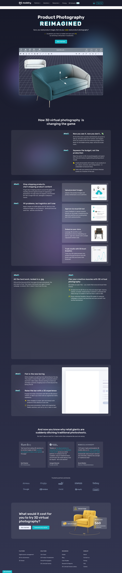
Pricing (64, 3)
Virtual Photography (45, 560)
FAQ (84, 563)
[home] (25, 3)
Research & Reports (67, 563)
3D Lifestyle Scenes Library (69, 566)
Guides (64, 554)
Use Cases (43, 554)
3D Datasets (72, 3)
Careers (85, 566)
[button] (37, 3)
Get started (61, 41)
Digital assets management (26, 554)
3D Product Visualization (47, 557)
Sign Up (99, 3)
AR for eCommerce (24, 557)
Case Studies (65, 560)
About (85, 554)
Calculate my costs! (40, 527)
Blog (63, 557)
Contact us (86, 557)
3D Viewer (21, 560)
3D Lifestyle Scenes (45, 563)
